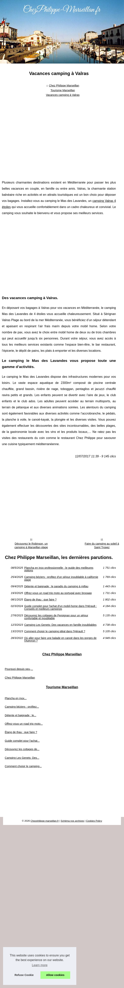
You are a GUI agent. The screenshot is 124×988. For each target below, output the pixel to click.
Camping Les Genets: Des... (22, 757)
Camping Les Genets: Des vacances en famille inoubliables (60, 624)
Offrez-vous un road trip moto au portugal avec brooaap (58, 593)
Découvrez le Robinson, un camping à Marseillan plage (31, 545)
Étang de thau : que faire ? (40, 599)
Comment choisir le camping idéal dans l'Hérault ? (54, 631)
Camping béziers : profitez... (22, 706)
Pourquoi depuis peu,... (19, 669)
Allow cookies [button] (55, 975)
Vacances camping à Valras (63, 94)
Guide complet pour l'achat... (22, 740)
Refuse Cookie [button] (24, 975)
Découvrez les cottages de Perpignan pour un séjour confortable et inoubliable (56, 617)
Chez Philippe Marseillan (64, 85)
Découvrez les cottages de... (22, 749)
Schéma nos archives (72, 820)
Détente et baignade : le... (20, 715)
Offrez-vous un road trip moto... (24, 723)
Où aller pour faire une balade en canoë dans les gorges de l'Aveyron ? (60, 639)
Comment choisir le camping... (23, 766)
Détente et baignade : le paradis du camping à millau (56, 586)
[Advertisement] (36, 136)
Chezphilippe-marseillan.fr (45, 820)
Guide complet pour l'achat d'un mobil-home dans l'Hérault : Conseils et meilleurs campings (60, 607)
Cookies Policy (94, 820)
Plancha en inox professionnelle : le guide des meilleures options (58, 569)
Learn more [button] (40, 965)
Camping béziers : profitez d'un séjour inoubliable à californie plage (61, 578)
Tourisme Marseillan (63, 90)
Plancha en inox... (16, 698)
